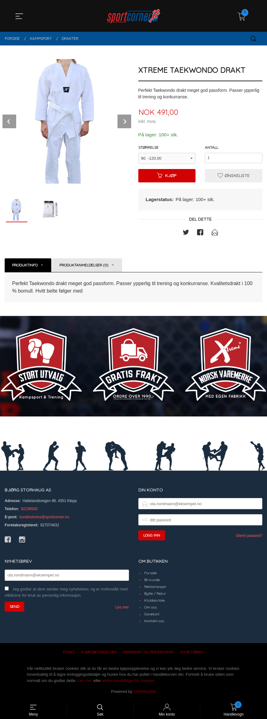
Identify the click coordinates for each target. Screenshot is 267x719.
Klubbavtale (154, 601)
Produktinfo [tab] (25, 265)
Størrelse (148, 147)
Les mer (122, 608)
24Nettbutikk (145, 692)
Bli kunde (152, 580)
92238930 (29, 509)
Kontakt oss (154, 621)
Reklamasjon (155, 587)
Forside (150, 573)
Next (124, 121)
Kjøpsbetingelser (99, 652)
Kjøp (167, 176)
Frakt (69, 652)
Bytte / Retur (155, 594)
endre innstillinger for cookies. (129, 681)
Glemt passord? (249, 536)
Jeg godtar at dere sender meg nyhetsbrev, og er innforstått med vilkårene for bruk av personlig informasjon (66, 593)
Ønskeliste (234, 176)
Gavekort (151, 614)
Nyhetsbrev (192, 652)
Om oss (150, 607)
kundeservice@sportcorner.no (44, 517)
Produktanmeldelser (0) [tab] (83, 265)
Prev (9, 121)
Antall (211, 147)
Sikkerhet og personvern (148, 652)
